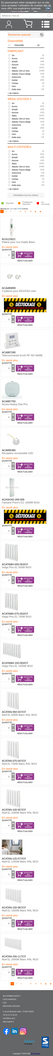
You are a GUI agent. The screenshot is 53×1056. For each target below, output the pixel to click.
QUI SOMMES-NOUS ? (12, 996)
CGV (5, 1003)
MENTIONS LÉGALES (11, 1006)
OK (48, 8)
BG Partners (35, 1054)
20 (25, 211)
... (15, 211)
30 (31, 211)
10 (20, 211)
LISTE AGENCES (9, 999)
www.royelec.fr (8, 1022)
